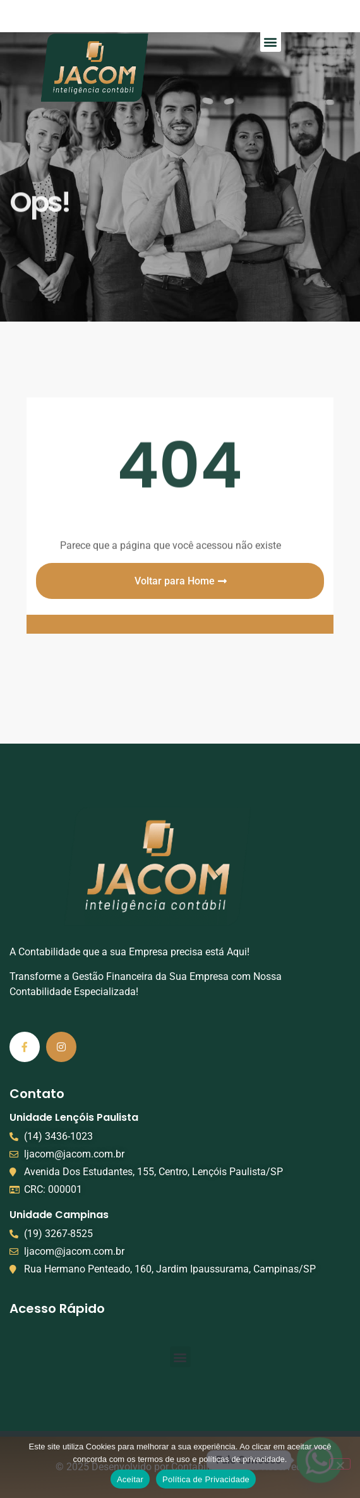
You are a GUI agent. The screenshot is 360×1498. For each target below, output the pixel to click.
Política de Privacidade (205, 1479)
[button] (270, 41)
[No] (340, 1464)
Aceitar (130, 1479)
